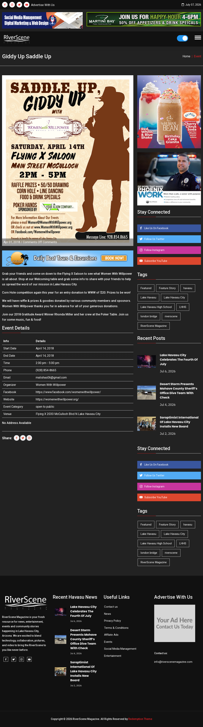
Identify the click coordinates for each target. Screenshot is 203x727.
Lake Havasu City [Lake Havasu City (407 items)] (174, 297)
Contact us (111, 606)
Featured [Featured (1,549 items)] (146, 288)
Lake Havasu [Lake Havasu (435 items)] (148, 297)
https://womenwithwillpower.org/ (57, 399)
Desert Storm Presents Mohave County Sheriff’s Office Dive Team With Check (178, 391)
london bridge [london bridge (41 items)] (149, 316)
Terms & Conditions (116, 628)
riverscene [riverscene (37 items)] (171, 316)
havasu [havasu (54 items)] (187, 288)
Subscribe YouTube (155, 260)
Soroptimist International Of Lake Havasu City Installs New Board (179, 422)
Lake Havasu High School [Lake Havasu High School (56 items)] (156, 307)
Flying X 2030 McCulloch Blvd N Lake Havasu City (68, 414)
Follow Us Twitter (154, 239)
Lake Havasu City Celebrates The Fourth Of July (179, 359)
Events (108, 642)
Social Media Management (120, 648)
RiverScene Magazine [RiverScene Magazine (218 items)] (154, 326)
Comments (40, 242)
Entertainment (112, 656)
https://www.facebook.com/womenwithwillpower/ (68, 392)
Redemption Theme (140, 718)
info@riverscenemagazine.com (173, 662)
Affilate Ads (111, 634)
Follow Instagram (154, 250)
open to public (45, 406)
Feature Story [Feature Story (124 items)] (167, 288)
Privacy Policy (112, 620)
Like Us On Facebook (156, 228)
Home (186, 56)
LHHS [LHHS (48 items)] (182, 307)
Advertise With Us (43, 5)
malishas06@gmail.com (51, 377)
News (107, 614)
